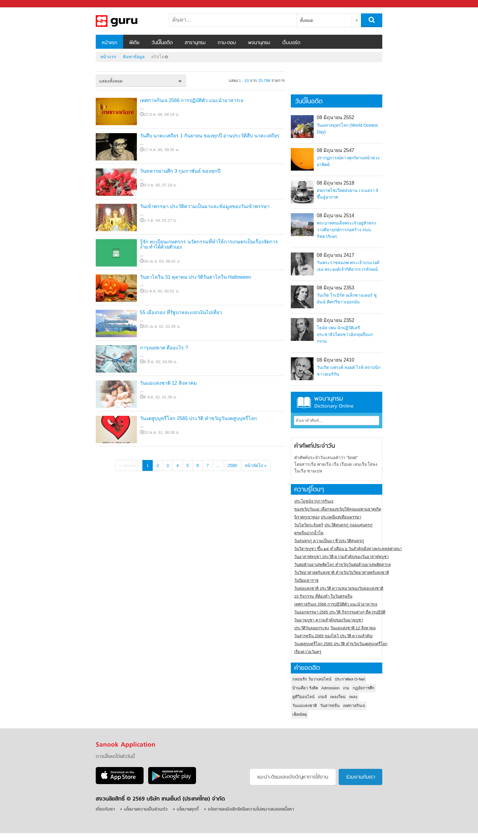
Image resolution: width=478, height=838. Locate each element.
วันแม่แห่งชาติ (304, 705)
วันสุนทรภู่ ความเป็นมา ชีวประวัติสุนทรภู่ (329, 541)
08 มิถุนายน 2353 (335, 287)
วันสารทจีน (330, 705)
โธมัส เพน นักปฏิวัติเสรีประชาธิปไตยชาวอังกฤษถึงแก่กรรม (345, 334)
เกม (346, 688)
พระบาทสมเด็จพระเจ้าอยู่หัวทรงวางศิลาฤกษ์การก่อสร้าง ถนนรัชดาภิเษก (346, 230)
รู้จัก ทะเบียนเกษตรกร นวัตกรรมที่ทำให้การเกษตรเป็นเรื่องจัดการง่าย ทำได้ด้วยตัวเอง (209, 244)
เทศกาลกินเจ (354, 705)
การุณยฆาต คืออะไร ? (164, 347)
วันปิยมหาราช (306, 580)
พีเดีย (134, 43)
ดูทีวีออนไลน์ (303, 697)
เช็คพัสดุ (299, 714)
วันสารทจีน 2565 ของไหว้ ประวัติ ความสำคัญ (333, 636)
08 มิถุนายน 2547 (335, 150)
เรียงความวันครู (307, 651)
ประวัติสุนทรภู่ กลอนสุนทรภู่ (348, 525)
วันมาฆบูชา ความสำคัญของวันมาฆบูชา (328, 620)
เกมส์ (322, 697)
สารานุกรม (195, 43)
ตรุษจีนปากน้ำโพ (308, 533)
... (218, 465)
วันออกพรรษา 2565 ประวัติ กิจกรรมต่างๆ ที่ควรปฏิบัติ (339, 612)
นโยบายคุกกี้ (188, 809)
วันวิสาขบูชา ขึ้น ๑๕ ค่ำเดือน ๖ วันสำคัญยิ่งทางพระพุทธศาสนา (348, 548)
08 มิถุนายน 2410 (335, 359)
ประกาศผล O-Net (350, 679)
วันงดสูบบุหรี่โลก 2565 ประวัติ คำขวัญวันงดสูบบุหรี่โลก (198, 418)
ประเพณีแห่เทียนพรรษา (341, 517)
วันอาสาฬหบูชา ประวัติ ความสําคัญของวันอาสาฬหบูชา (341, 556)
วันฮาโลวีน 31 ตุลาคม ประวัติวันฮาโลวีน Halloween (195, 277)
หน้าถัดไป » (256, 465)
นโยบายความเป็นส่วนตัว (146, 809)
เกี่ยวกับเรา (105, 809)
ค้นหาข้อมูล (134, 56)
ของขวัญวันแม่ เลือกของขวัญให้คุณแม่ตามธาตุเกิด (337, 509)
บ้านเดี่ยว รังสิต (305, 688)
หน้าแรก (109, 43)
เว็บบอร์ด (291, 43)
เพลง (353, 697)
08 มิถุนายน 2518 (335, 183)
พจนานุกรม (259, 43)
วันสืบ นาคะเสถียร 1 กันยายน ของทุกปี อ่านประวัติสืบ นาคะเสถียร (210, 135)
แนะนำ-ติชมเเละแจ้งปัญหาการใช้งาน (292, 777)
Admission (330, 688)
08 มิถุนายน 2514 (335, 215)
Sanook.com (18, 4)
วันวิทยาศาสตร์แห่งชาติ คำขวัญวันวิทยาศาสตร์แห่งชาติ (341, 572)
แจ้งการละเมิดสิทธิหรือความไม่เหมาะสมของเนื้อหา (251, 809)
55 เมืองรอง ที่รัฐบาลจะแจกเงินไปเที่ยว (181, 312)
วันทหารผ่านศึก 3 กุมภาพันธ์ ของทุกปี (180, 171)
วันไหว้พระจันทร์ (308, 525)
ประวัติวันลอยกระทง (311, 628)
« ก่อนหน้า (129, 465)
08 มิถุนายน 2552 (335, 117)
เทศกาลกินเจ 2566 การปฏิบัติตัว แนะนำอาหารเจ (191, 100)
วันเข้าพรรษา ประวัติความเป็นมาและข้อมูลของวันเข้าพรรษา (204, 206)
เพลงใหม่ (338, 697)
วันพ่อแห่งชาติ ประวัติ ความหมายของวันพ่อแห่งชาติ (338, 588)
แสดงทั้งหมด (111, 81)
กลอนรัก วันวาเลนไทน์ (311, 679)
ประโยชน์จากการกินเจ (314, 501)
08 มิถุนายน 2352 (335, 320)
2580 (232, 465)
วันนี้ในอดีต (162, 43)
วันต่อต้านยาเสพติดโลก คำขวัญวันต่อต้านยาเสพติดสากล (342, 564)
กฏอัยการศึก (363, 688)
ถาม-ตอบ (227, 43)
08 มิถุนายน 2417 (335, 255)
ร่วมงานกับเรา (360, 777)
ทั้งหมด (306, 20)
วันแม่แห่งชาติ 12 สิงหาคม (168, 383)
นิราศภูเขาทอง (306, 517)
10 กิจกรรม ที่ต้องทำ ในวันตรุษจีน (323, 596)
